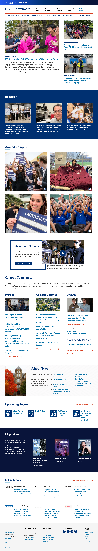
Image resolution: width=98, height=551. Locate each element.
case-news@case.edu (29, 539)
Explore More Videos (23, 263)
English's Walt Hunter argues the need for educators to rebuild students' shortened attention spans (52, 495)
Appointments (72, 331)
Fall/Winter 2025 (38, 465)
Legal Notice (8, 540)
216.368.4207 (31, 537)
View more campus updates (47, 349)
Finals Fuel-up (40, 411)
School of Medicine (81, 381)
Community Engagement (82, 15)
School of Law (80, 379)
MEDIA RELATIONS (30, 528)
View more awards (76, 324)
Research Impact (38, 9)
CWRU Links (87, 528)
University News (10, 56)
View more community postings (80, 352)
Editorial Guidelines (48, 535)
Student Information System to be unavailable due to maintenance (48, 335)
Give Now (87, 534)
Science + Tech (67, 15)
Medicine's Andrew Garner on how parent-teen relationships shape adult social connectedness (82, 495)
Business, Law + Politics (53, 15)
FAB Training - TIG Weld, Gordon (63, 413)
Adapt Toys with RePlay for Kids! (19, 412)
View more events (84, 405)
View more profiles (13, 357)
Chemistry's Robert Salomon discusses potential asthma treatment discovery (22, 512)
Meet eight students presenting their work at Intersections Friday (15, 317)
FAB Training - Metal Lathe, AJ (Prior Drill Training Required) (86, 415)
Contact (75, 9)
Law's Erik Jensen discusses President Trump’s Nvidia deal (22, 492)
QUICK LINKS (47, 528)
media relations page (29, 533)
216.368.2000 (8, 538)
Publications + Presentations (77, 333)
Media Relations (60, 9)
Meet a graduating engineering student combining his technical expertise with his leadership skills (17, 341)
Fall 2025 (80, 461)
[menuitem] (13, 15)
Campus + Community (49, 9)
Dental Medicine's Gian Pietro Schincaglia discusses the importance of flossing (82, 513)
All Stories (69, 9)
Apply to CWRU (89, 532)
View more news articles (80, 480)
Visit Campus (88, 536)
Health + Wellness (13, 15)
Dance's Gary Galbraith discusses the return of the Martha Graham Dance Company (52, 513)
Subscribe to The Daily (48, 537)
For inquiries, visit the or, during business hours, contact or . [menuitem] (30, 535)
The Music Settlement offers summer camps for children (79, 345)
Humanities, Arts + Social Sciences (32, 15)
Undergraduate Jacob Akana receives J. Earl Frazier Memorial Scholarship (79, 318)
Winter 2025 (59, 461)
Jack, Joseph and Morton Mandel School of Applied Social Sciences (62, 391)
